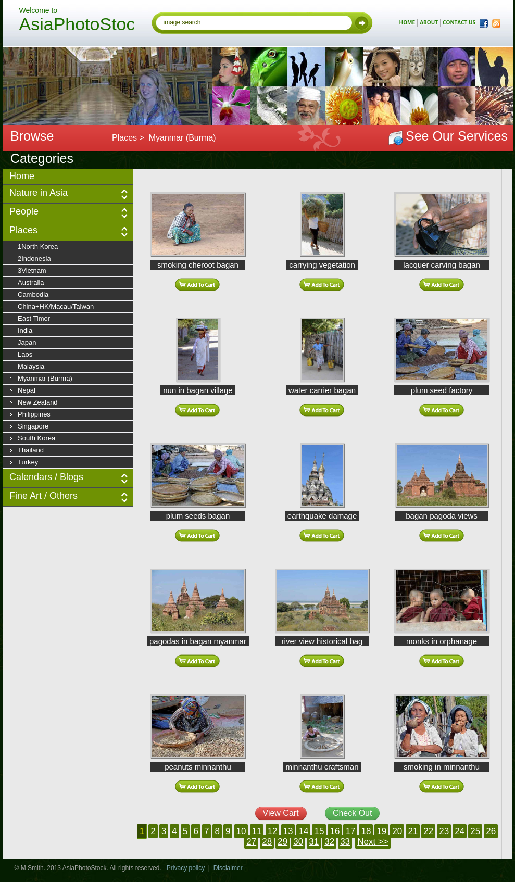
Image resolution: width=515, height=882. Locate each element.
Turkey (28, 462)
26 (491, 831)
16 (335, 831)
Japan (27, 342)
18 (366, 831)
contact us (459, 22)
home (407, 22)
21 (413, 831)
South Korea (36, 438)
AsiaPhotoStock (76, 25)
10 (241, 831)
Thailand (31, 450)
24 (459, 831)
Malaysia (31, 366)
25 (475, 831)
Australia (31, 282)
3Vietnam (32, 270)
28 (267, 842)
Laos (25, 354)
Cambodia (33, 294)
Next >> (372, 842)
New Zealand (38, 402)
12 (273, 831)
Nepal (26, 390)
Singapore (33, 426)
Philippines (34, 414)
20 (397, 831)
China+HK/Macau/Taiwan (56, 306)
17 (350, 831)
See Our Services (457, 136)
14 (303, 831)
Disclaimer (228, 868)
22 (428, 831)
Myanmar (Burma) (45, 378)
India (25, 330)
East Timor (34, 318)
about (429, 22)
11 (257, 831)
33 (345, 842)
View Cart (281, 813)
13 (288, 831)
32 (329, 842)
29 (282, 842)
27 (251, 842)
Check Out (352, 813)
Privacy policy (186, 868)
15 (319, 831)
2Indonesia (34, 258)
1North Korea (38, 246)
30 (298, 842)
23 (444, 831)
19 (381, 831)
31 (314, 842)
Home (21, 176)
